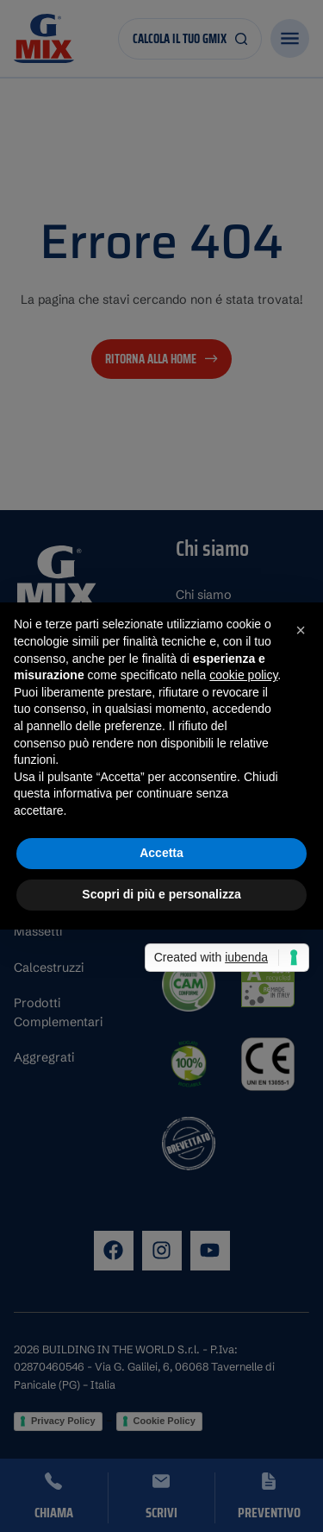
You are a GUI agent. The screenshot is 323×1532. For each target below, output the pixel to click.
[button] (300, 630)
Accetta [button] (161, 853)
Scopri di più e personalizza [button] (161, 894)
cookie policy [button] (243, 675)
